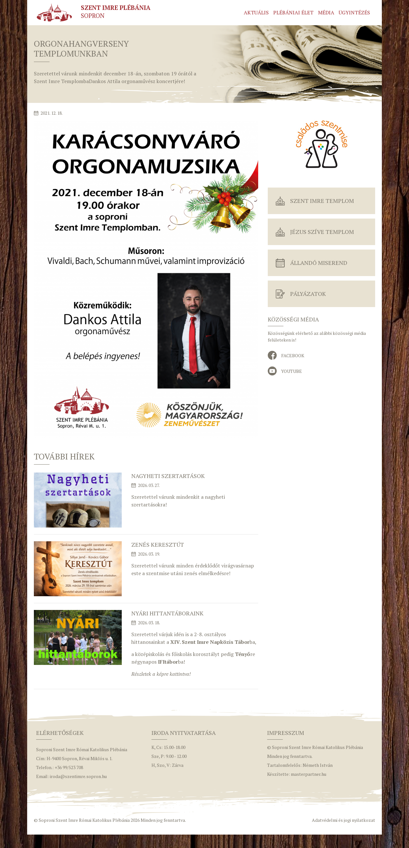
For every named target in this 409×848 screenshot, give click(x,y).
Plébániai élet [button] (293, 12)
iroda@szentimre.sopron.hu (78, 776)
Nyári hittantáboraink (167, 613)
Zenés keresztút (157, 544)
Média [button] (326, 12)
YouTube (291, 371)
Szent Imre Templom (322, 200)
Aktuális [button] (256, 12)
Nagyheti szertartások (168, 476)
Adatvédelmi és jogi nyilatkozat (343, 820)
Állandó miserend (318, 262)
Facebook (292, 355)
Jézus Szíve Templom (322, 231)
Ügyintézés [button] (354, 12)
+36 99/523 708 (69, 767)
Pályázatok (308, 293)
